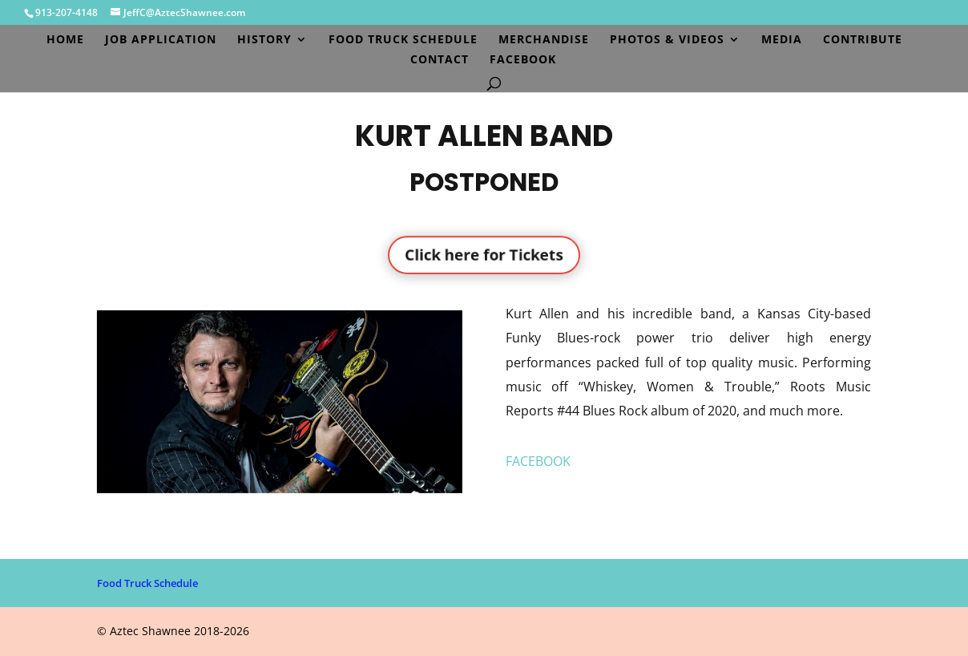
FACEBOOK (538, 461)
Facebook (523, 60)
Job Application (160, 40)
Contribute (862, 40)
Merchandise (543, 40)
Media (781, 40)
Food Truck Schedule (403, 40)
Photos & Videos (667, 40)
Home (65, 40)
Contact (439, 60)
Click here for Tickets (484, 254)
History (264, 40)
